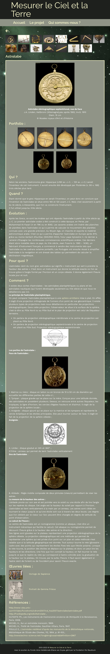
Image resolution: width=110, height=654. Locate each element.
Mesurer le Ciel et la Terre (49, 9)
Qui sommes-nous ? (64, 23)
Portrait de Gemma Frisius (42, 589)
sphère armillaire (70, 298)
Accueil (19, 23)
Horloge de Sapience (39, 574)
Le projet (37, 23)
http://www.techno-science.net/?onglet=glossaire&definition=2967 (42, 635)
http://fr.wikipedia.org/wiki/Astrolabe (27, 614)
